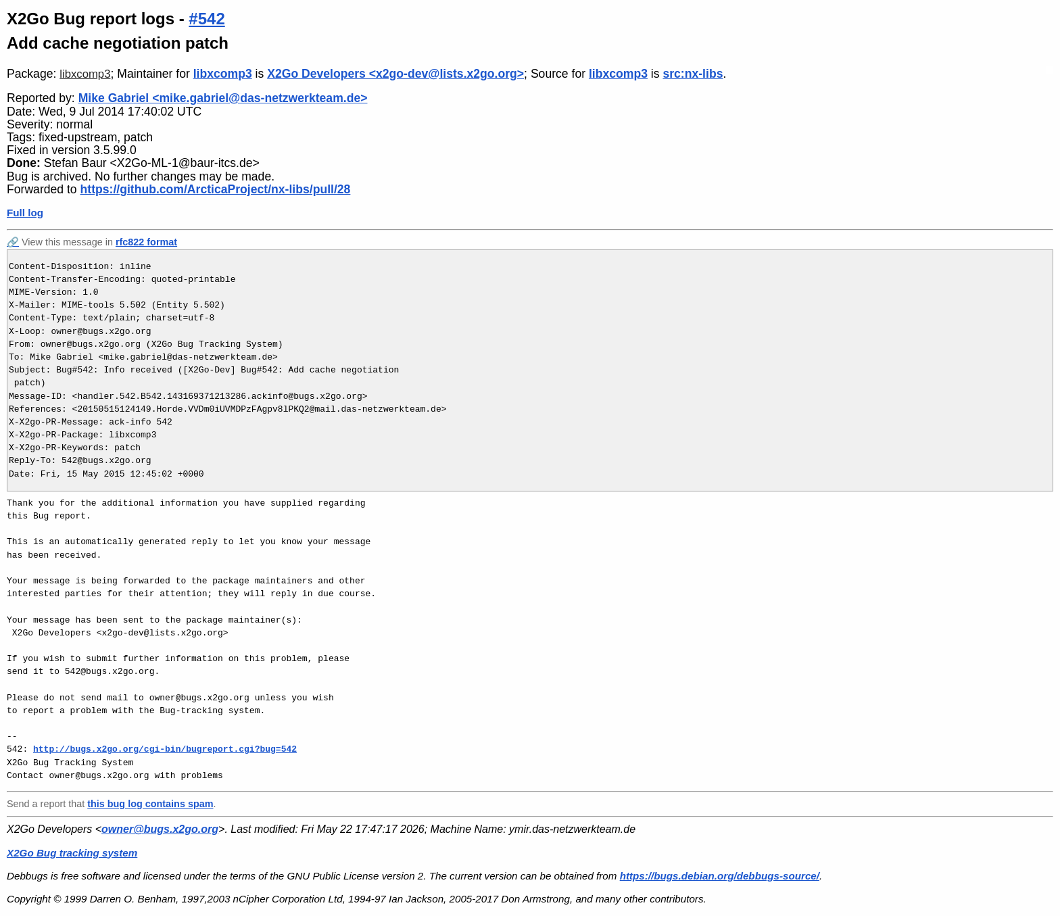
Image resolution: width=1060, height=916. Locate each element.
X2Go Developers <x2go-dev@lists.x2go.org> (395, 73)
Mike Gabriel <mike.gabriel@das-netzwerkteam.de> (223, 98)
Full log (25, 212)
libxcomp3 (84, 74)
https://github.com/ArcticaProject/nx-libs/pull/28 (215, 189)
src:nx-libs (692, 73)
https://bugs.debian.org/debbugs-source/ (719, 876)
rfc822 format (146, 242)
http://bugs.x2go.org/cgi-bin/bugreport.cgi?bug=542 (165, 749)
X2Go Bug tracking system (72, 853)
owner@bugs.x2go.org (159, 829)
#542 (206, 18)
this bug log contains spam (150, 803)
